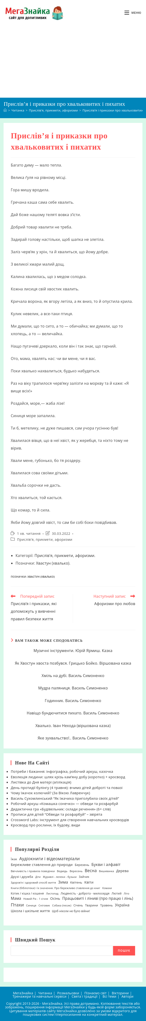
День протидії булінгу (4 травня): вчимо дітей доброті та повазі (67, 787)
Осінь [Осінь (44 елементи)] (55, 898)
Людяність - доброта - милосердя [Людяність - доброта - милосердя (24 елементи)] (85, 893)
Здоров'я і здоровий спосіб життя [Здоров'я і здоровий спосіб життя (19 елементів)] (33, 882)
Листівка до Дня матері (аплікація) (41, 782)
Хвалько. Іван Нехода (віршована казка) (72, 725)
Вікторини (120, 993)
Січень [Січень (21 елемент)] (78, 905)
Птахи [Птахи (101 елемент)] (17, 905)
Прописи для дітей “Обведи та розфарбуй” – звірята (56, 814)
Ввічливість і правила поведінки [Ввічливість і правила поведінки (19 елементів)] (33, 871)
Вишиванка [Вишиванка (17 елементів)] (106, 871)
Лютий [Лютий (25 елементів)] (117, 893)
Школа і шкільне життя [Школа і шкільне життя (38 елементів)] (30, 911)
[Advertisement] (73, 61)
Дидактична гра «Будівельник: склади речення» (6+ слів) (61, 809)
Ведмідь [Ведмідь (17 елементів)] (62, 871)
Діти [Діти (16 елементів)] (38, 877)
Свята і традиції (84, 996)
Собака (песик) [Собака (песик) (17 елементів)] (61, 905)
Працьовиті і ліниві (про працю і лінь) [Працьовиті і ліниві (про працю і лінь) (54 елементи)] (97, 898)
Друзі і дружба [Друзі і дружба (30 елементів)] (22, 876)
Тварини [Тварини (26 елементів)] (91, 905)
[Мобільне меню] (132, 13)
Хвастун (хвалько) (52, 563)
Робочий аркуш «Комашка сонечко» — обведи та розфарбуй (64, 803)
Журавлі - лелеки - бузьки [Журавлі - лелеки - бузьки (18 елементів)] (60, 877)
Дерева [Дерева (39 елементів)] (122, 871)
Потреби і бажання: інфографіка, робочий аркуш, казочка (62, 771)
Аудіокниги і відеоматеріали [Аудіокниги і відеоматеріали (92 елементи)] (49, 858)
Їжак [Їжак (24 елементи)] (14, 859)
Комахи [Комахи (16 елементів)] (107, 888)
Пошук (124, 951)
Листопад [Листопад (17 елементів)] (52, 893)
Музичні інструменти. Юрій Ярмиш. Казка (73, 650)
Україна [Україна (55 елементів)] (122, 905)
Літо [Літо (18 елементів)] (126, 893)
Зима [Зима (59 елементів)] (63, 882)
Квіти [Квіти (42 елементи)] (89, 882)
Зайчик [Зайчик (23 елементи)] (84, 877)
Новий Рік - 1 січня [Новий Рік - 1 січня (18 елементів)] (35, 898)
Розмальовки (68, 993)
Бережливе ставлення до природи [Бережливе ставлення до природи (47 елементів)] (42, 864)
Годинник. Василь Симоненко (73, 700)
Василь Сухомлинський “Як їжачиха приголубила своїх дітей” (65, 798)
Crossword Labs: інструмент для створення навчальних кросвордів (70, 819)
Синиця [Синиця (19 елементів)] (31, 905)
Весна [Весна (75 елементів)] (91, 870)
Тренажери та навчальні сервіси (40, 996)
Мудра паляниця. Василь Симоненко (73, 688)
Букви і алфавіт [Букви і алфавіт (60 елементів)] (106, 864)
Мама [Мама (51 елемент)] (16, 898)
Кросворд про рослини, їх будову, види (45, 825)
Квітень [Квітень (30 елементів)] (76, 882)
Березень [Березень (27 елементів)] (82, 865)
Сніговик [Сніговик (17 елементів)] (44, 905)
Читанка (45, 993)
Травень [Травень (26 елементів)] (106, 905)
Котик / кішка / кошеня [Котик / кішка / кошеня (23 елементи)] (27, 893)
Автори (128, 996)
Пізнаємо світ (95, 993)
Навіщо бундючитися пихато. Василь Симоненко (73, 713)
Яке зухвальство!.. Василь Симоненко (73, 738)
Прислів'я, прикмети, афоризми (44, 539)
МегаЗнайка (23, 993)
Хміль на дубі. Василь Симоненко (73, 675)
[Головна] (5, 110)
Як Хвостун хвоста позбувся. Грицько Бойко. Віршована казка (73, 663)
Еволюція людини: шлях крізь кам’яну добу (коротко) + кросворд (68, 776)
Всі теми (109, 996)
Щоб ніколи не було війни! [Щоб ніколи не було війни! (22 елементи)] (71, 911)
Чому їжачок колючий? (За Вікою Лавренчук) (50, 792)
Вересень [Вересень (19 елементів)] (76, 871)
